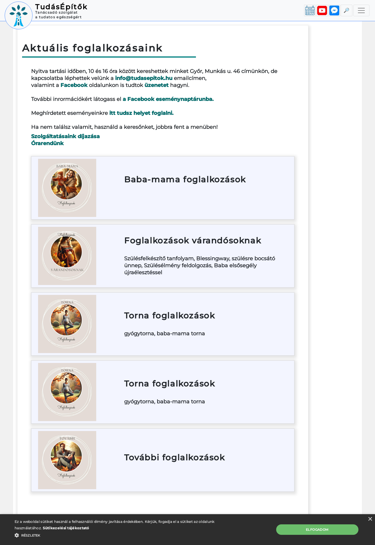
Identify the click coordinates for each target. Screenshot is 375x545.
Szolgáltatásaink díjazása (65, 136)
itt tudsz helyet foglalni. (141, 113)
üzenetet (156, 85)
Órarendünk (47, 143)
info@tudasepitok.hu (143, 78)
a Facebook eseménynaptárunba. (168, 99)
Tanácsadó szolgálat (56, 12)
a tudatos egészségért (58, 17)
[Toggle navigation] (361, 10)
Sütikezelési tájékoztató (66, 528)
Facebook (74, 85)
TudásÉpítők (61, 7)
